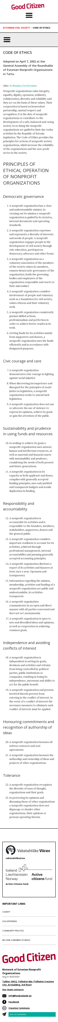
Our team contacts (13, 989)
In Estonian (30, 85)
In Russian (15, 85)
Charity (6, 911)
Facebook (14, 1001)
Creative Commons (19, 1008)
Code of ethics (41, 27)
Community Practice (13, 930)
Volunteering (9, 921)
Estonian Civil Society (16, 27)
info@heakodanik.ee (20, 995)
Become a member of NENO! (16, 940)
